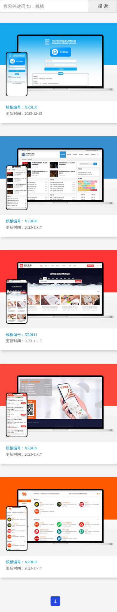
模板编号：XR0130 (21, 107)
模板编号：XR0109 (21, 448)
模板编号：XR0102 (21, 562)
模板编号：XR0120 (21, 221)
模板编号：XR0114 (21, 334)
